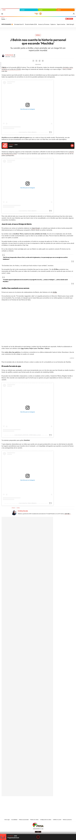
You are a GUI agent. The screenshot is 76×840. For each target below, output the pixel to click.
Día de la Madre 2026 (31, 24)
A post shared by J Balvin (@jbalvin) (27, 132)
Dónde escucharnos (67, 819)
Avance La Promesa (43, 24)
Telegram (43, 61)
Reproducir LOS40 (72, 145)
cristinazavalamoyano (14, 55)
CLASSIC (23, 9)
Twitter (36, 61)
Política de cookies (34, 819)
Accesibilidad (14, 819)
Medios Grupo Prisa (38, 829)
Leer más (67, 513)
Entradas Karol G (19, 24)
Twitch (44, 801)
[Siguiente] (73, 24)
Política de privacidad (24, 819)
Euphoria (53, 24)
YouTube (35, 801)
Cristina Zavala (9, 55)
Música (38, 35)
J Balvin (4, 67)
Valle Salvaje (70, 24)
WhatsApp (39, 61)
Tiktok (31, 801)
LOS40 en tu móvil (57, 819)
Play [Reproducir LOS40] (38, 837)
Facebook (33, 61)
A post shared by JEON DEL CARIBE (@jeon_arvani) (27, 435)
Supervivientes (61, 24)
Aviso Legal (7, 819)
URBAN (59, 9)
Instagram (28, 801)
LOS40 (3, 9)
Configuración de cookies (45, 819)
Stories (47, 801)
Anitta (18, 508)
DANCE (40, 9)
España (3, 19)
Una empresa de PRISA (38, 825)
